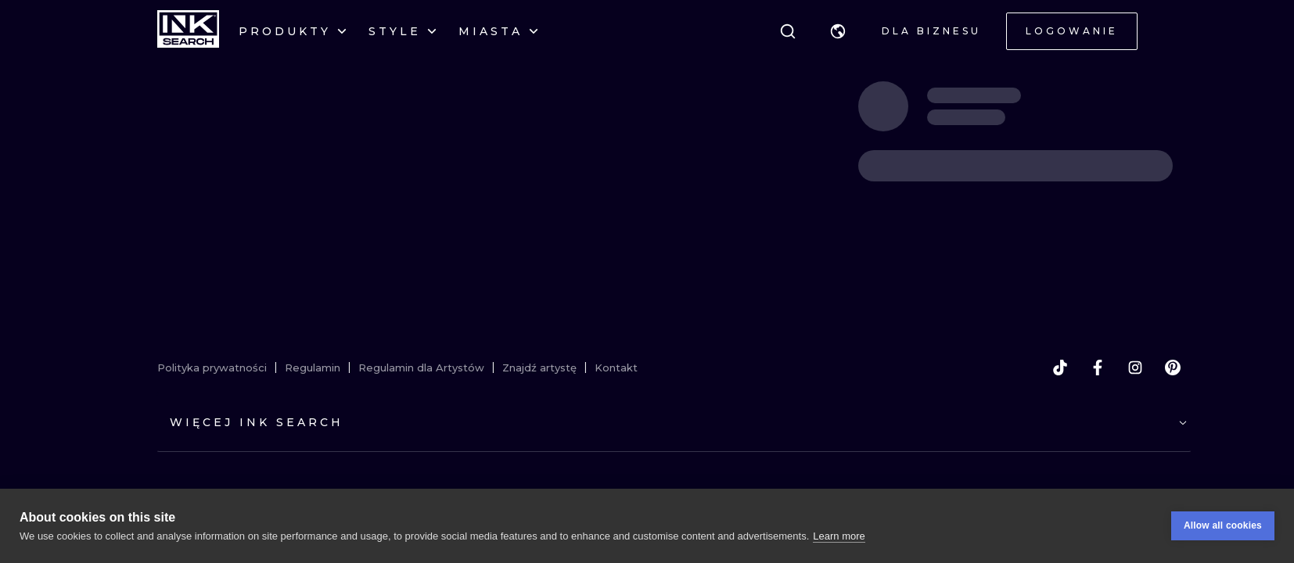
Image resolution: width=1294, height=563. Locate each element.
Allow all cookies (1223, 525)
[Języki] (838, 31)
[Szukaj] (788, 31)
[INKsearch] (188, 31)
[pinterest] (1173, 367)
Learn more (838, 536)
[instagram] (1135, 367)
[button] (838, 31)
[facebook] (1097, 367)
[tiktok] (1060, 367)
